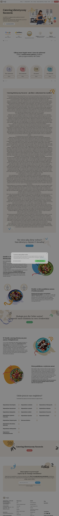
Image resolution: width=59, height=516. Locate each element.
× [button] (46, 253)
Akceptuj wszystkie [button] (40, 260)
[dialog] (29, 258)
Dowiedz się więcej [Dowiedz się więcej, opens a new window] (26, 258)
